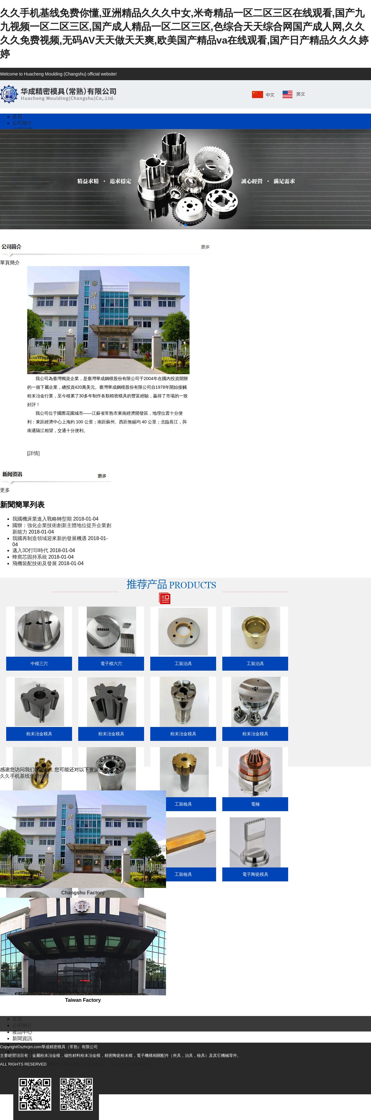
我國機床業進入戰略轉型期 (42, 518)
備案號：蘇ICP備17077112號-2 (76, 1064)
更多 (5, 490)
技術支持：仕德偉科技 (129, 1064)
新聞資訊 (22, 1038)
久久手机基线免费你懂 (24, 776)
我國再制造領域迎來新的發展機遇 (49, 538)
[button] (180, 225)
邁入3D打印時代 (30, 550)
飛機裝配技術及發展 (34, 563)
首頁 (17, 1019)
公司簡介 (22, 1025)
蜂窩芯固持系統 (29, 557)
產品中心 (22, 1032)
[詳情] (33, 453)
